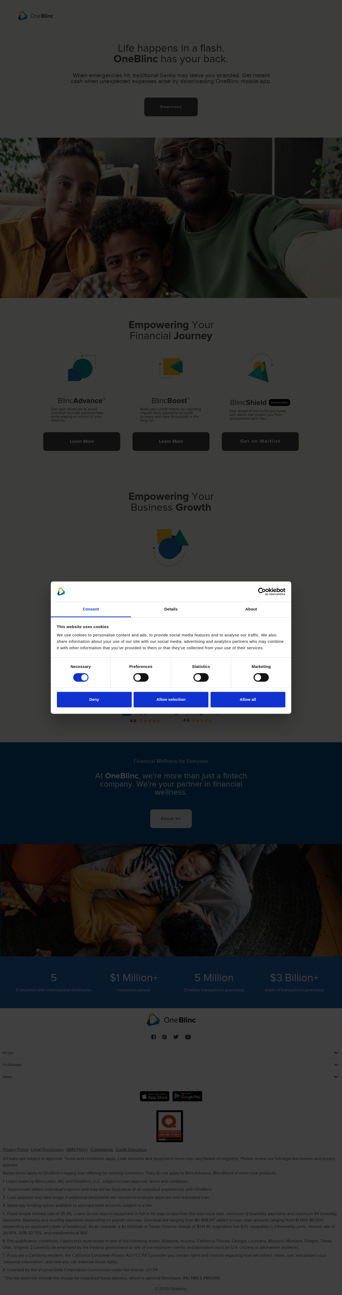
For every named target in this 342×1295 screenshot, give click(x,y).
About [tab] (251, 609)
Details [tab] (171, 609)
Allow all (248, 699)
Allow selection (170, 699)
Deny (94, 699)
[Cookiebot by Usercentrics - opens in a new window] (262, 591)
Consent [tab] (91, 609)
